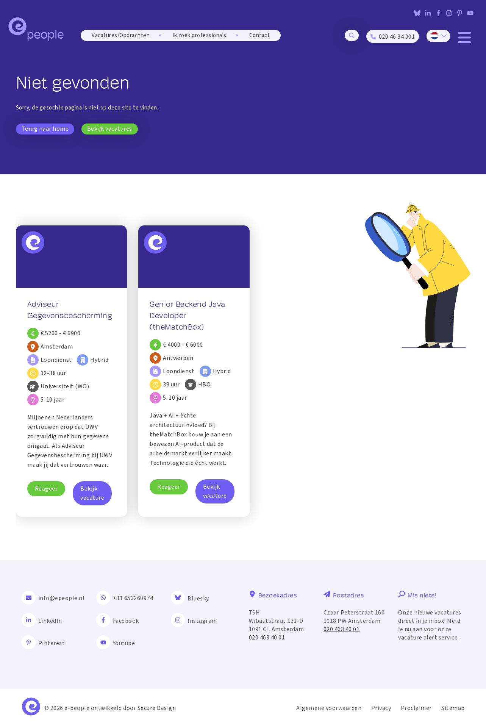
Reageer (46, 489)
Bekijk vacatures (109, 129)
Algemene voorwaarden (328, 708)
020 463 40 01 (267, 637)
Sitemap (453, 708)
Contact (259, 35)
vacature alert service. (428, 637)
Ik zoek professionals (199, 35)
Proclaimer (416, 708)
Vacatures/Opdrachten (121, 35)
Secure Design (157, 708)
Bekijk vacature (92, 493)
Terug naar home (45, 129)
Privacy (381, 708)
